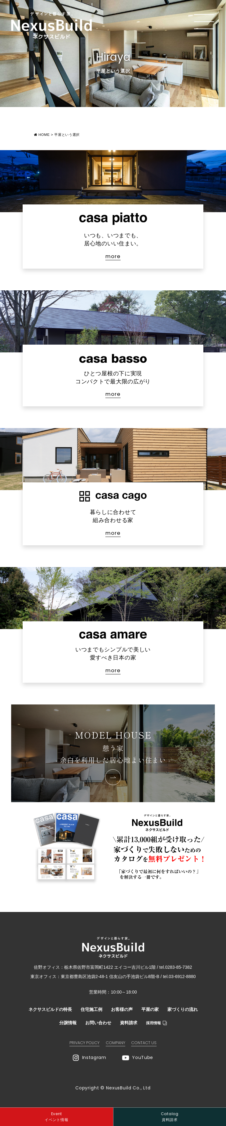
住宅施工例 (91, 1009)
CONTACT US (144, 1042)
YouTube (137, 1057)
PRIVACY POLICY (84, 1042)
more (113, 256)
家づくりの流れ (182, 1009)
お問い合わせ (98, 1022)
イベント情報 (56, 1116)
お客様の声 (122, 1009)
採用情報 (156, 1023)
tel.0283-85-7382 (175, 967)
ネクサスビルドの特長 (50, 1009)
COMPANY (115, 1042)
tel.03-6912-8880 (179, 976)
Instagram (89, 1057)
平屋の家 (150, 1009)
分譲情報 (68, 1022)
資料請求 (128, 1022)
